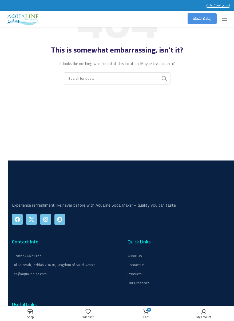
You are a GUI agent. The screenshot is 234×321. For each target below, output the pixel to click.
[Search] (117, 78)
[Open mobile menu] (224, 18)
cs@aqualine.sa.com (30, 273)
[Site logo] (23, 18)
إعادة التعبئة (202, 18)
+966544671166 (28, 255)
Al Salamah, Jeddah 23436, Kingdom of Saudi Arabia (55, 264)
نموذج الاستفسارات (218, 6)
